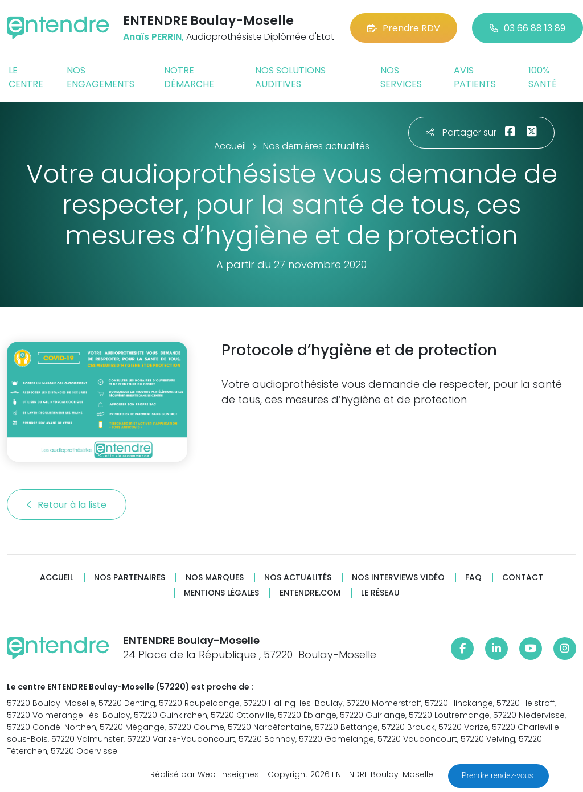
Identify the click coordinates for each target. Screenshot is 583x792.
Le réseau (380, 593)
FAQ (473, 577)
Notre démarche (189, 77)
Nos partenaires (129, 577)
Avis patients (475, 77)
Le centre (26, 77)
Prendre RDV (403, 28)
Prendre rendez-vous (498, 775)
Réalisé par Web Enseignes (204, 774)
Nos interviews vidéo (398, 577)
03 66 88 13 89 (527, 28)
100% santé (542, 77)
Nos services (401, 77)
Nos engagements (100, 77)
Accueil (56, 577)
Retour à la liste (66, 504)
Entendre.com (310, 593)
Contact (522, 577)
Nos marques (215, 577)
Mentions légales (221, 593)
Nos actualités (297, 577)
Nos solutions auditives (290, 77)
